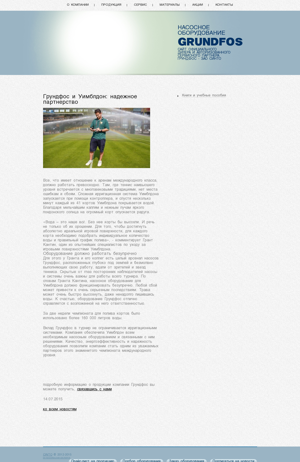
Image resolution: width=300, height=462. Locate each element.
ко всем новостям (60, 409)
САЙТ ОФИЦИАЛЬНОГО (197, 49)
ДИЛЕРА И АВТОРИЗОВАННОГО (204, 52)
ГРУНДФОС (187, 58)
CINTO (47, 454)
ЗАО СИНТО (211, 58)
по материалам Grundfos (56, 458)
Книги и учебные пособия (204, 95)
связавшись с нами (94, 389)
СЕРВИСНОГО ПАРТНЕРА (198, 55)
